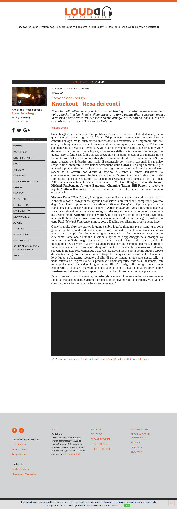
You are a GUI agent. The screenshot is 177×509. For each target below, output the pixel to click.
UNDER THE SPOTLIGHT (26, 181)
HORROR (18, 193)
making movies (140, 429)
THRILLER (18, 228)
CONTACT (140, 27)
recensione (107, 359)
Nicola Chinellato (20, 468)
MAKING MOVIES (98, 27)
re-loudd (96, 434)
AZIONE (17, 222)
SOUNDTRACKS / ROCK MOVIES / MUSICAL (26, 248)
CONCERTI (119, 27)
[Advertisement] (88, 55)
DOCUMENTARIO (22, 157)
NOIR (16, 163)
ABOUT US (151, 27)
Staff (53, 429)
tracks (135, 442)
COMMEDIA (19, 175)
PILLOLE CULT (21, 199)
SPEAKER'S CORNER (48, 27)
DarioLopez (73, 359)
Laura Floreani (19, 444)
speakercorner (101, 439)
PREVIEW (18, 169)
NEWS (110, 27)
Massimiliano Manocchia (24, 473)
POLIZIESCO (20, 152)
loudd (96, 359)
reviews (96, 429)
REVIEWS (23, 27)
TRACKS (130, 27)
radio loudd (99, 444)
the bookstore (101, 449)
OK (127, 505)
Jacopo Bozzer (19, 454)
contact (136, 447)
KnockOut (86, 359)
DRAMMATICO (21, 216)
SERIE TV (18, 255)
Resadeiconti (121, 359)
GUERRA (18, 187)
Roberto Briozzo (20, 449)
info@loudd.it (73, 453)
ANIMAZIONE (20, 234)
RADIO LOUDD (65, 27)
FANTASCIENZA (22, 210)
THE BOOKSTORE (81, 27)
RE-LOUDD (33, 27)
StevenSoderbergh (139, 359)
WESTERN (18, 146)
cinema (62, 359)
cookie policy (116, 505)
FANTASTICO (20, 205)
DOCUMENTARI (22, 240)
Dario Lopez (61, 127)
